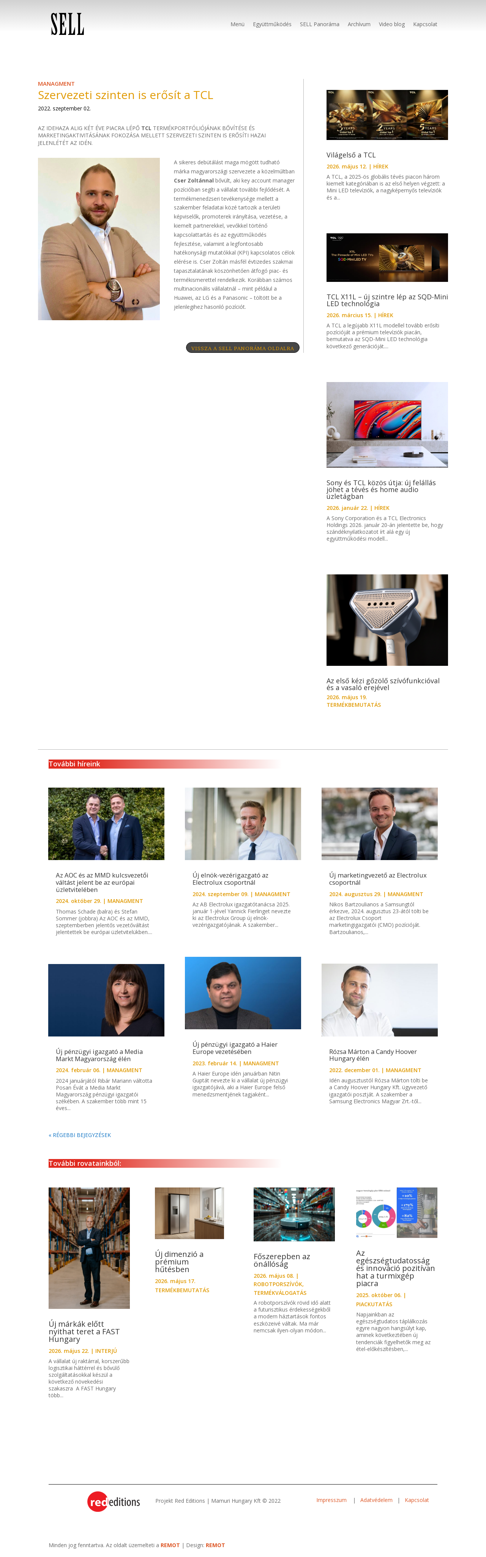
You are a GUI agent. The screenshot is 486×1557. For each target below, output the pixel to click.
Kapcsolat (425, 24)
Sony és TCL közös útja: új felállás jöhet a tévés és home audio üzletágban (381, 489)
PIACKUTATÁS (374, 1300)
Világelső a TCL (351, 154)
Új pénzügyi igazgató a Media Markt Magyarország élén (104, 1053)
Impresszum (332, 1497)
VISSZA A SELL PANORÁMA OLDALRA (234, 349)
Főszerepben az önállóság (282, 1257)
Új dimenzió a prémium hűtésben (179, 1259)
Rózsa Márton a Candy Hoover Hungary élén (378, 1053)
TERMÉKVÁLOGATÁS (280, 1290)
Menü (237, 24)
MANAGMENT (56, 83)
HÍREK (380, 166)
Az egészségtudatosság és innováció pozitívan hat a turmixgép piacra (395, 1265)
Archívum (359, 24)
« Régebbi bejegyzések (80, 1132)
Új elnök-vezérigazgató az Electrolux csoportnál (235, 878)
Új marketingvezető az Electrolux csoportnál (366, 878)
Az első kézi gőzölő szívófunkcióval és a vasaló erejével (383, 684)
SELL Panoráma (319, 24)
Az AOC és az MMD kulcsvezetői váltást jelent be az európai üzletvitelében (103, 881)
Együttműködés (272, 24)
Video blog (392, 24)
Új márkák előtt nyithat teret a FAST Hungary (84, 1329)
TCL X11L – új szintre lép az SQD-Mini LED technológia (387, 300)
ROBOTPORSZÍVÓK (278, 1281)
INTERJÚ (106, 1348)
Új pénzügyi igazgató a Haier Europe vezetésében (240, 1046)
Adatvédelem (376, 1497)
